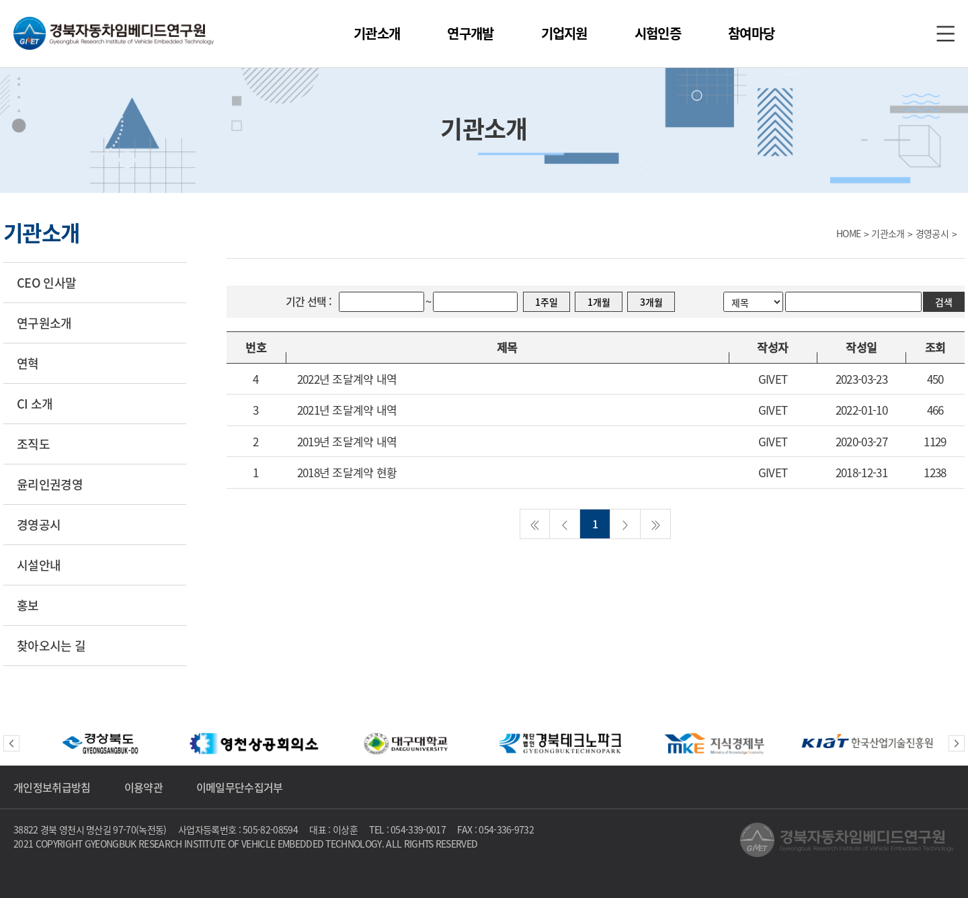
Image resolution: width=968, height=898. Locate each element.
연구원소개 (44, 323)
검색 (944, 302)
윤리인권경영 (50, 484)
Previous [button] (11, 743)
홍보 (28, 605)
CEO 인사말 (46, 283)
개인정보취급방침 (52, 787)
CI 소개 (35, 404)
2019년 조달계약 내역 (347, 441)
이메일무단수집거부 (239, 787)
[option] (100, 743)
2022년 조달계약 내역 (347, 378)
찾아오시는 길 (51, 646)
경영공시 (39, 525)
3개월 (651, 302)
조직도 (33, 444)
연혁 (28, 363)
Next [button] (957, 743)
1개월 (599, 302)
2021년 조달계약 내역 (347, 409)
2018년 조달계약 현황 (347, 472)
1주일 (546, 302)
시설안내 (39, 565)
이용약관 (143, 787)
